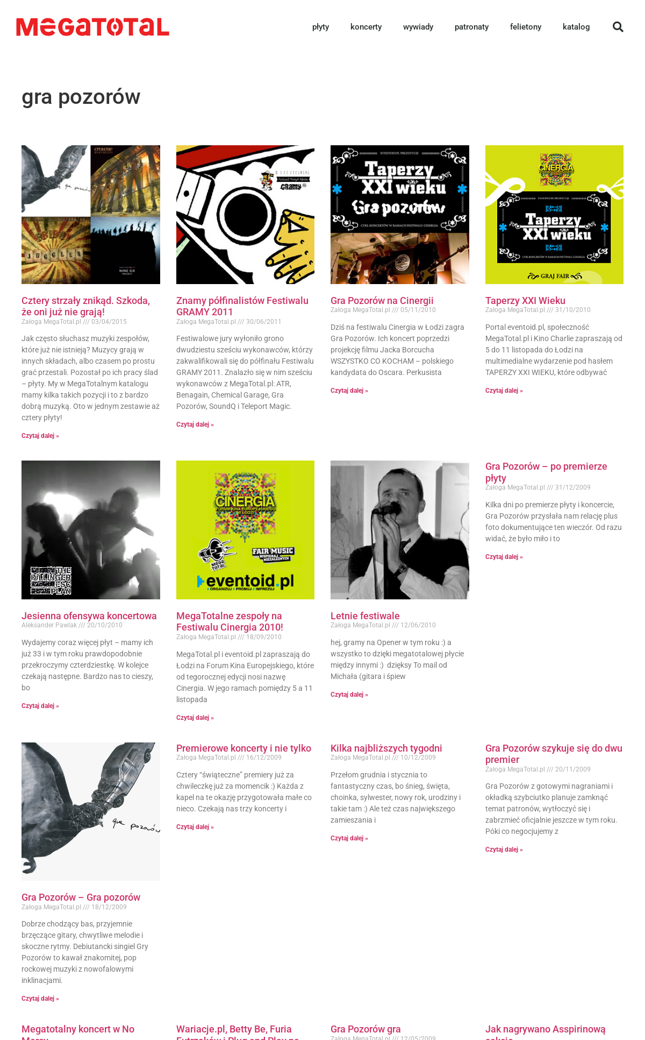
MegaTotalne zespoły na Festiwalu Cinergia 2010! (229, 621)
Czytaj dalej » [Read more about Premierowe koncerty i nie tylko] (195, 827)
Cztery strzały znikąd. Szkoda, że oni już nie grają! (86, 306)
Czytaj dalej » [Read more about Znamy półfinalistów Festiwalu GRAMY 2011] (195, 424)
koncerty (366, 27)
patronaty (472, 27)
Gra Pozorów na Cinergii (382, 300)
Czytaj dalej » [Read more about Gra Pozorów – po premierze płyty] (504, 557)
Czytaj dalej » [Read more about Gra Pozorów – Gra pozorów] (40, 998)
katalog (576, 27)
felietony (525, 27)
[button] (618, 27)
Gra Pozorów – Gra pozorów (81, 897)
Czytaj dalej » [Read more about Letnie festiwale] (349, 694)
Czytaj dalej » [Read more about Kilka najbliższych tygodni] (349, 838)
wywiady (418, 27)
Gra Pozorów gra (366, 1029)
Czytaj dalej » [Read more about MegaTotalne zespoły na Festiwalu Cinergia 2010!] (195, 717)
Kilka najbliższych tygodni (386, 748)
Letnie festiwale (365, 615)
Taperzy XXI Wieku (525, 300)
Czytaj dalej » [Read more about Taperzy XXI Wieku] (504, 390)
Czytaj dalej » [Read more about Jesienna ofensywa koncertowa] (40, 706)
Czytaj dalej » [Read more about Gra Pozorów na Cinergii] (349, 390)
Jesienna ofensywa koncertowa (89, 615)
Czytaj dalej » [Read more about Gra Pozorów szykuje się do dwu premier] (504, 849)
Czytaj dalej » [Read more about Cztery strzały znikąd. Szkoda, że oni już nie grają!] (40, 436)
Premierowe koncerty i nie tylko (243, 748)
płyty (320, 27)
